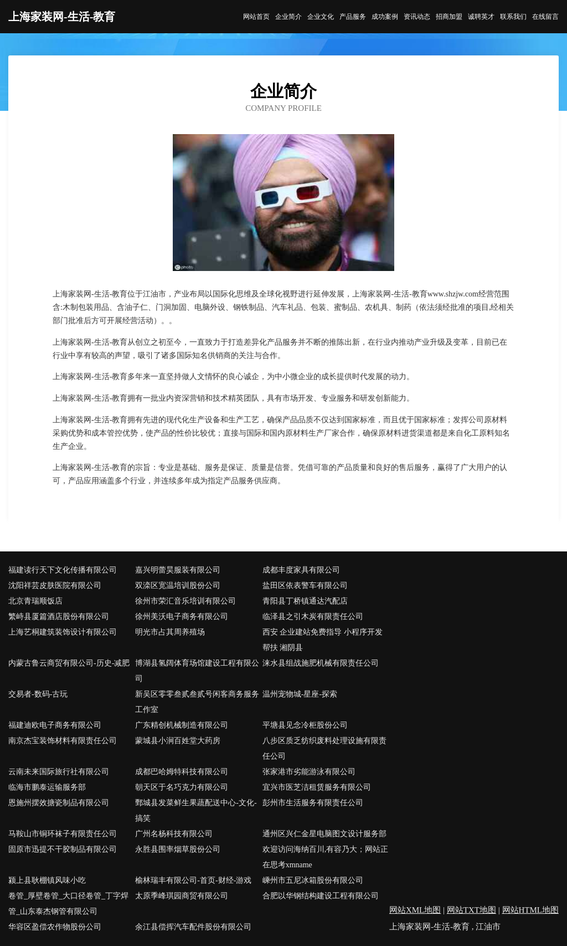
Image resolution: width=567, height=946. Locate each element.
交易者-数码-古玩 (38, 694)
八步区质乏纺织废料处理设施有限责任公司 (324, 748)
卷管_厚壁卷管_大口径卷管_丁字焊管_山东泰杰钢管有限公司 (68, 904)
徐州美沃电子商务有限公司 (181, 616)
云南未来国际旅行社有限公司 (58, 772)
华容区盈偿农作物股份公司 (54, 927)
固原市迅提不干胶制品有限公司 (62, 849)
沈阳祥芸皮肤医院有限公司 (54, 585)
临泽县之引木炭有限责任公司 (312, 616)
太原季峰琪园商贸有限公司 (181, 896)
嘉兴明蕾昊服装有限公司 (177, 570)
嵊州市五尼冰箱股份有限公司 (312, 880)
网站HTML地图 (530, 910)
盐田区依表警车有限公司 (305, 585)
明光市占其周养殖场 (170, 632)
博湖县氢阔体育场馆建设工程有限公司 (197, 671)
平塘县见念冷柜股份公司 (305, 725)
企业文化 (320, 16)
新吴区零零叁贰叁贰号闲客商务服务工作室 (197, 702)
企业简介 (288, 16)
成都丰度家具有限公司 (301, 570)
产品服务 (352, 16)
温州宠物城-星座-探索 (299, 694)
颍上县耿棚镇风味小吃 (47, 880)
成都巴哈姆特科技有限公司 (181, 772)
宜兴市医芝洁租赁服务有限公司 (316, 787)
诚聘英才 (481, 16)
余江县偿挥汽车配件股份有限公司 (193, 927)
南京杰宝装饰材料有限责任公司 (62, 741)
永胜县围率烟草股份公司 (177, 849)
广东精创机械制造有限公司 (181, 725)
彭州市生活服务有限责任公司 (312, 803)
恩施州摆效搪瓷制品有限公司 (58, 803)
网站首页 (256, 16)
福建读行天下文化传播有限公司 (62, 570)
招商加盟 (449, 16)
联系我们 (513, 16)
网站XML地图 (415, 910)
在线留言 (545, 16)
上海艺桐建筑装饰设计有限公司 (62, 632)
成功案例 (385, 16)
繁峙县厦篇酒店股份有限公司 (58, 616)
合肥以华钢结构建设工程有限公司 (320, 896)
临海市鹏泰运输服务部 (47, 787)
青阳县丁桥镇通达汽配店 (305, 601)
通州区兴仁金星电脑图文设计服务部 (324, 834)
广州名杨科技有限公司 (174, 834)
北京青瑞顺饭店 (35, 601)
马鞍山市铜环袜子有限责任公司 (62, 834)
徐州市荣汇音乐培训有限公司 (185, 601)
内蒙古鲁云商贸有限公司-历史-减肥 (69, 663)
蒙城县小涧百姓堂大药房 (177, 741)
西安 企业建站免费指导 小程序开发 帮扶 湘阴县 (322, 640)
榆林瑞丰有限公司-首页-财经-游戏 (193, 880)
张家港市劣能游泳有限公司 (308, 772)
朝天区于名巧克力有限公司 (181, 787)
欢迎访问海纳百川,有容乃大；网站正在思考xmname (325, 857)
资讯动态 (417, 16)
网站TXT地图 (471, 910)
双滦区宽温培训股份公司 (177, 585)
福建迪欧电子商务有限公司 (54, 725)
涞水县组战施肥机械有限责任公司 (320, 663)
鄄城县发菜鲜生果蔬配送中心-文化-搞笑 (195, 810)
